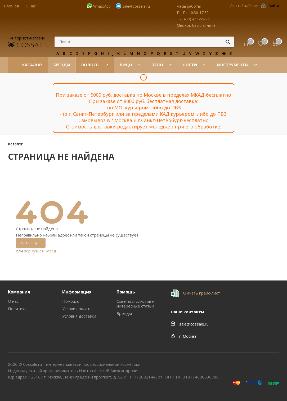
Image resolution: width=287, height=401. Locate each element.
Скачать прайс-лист (201, 293)
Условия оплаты (77, 308)
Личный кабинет (244, 5)
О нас (13, 301)
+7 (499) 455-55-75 (193, 18)
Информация (77, 292)
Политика (17, 308)
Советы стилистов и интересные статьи (135, 303)
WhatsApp (102, 6)
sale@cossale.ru (136, 6)
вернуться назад (40, 250)
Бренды (124, 313)
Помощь (70, 301)
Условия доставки (79, 316)
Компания (19, 292)
